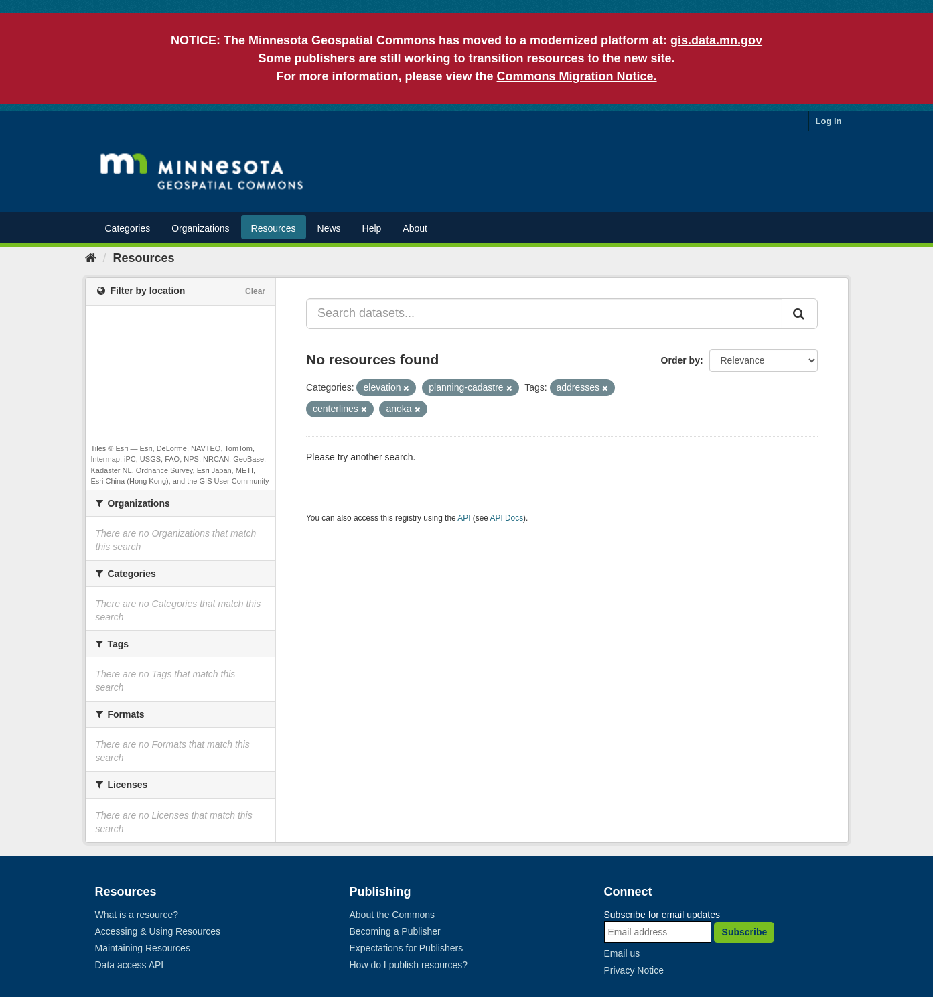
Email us (622, 953)
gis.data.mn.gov (716, 40)
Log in (829, 121)
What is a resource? (137, 914)
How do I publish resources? (409, 964)
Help (372, 228)
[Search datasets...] (544, 313)
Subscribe (745, 932)
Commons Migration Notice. (577, 76)
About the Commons (392, 914)
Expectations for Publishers (406, 948)
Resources (273, 228)
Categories (128, 228)
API (463, 518)
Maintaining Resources (142, 948)
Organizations (200, 228)
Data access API (129, 964)
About (415, 228)
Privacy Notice (634, 970)
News (329, 228)
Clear (255, 291)
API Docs (507, 518)
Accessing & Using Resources (158, 931)
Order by (680, 360)
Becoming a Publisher (395, 931)
